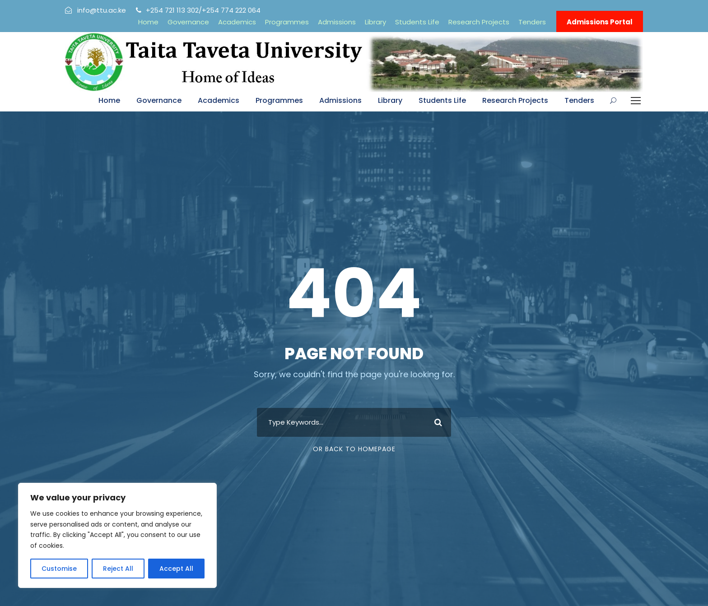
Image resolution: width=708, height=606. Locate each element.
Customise (59, 568)
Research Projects (478, 22)
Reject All (118, 568)
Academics (237, 22)
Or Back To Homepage (354, 448)
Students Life (417, 22)
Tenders (532, 22)
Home (148, 22)
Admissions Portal (600, 22)
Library (375, 22)
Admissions (337, 22)
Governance (188, 22)
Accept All (176, 568)
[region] (117, 535)
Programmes (287, 22)
